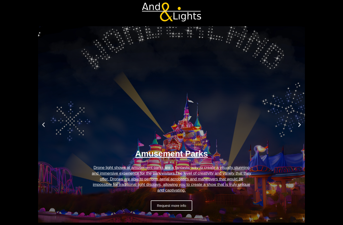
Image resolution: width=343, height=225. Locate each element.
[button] (43, 124)
